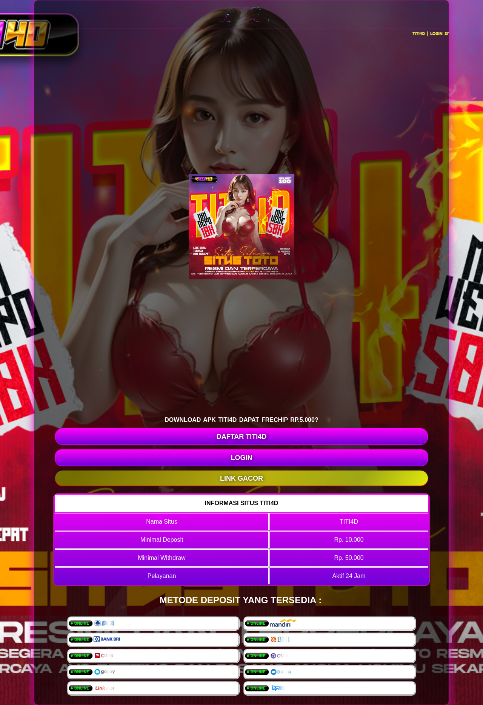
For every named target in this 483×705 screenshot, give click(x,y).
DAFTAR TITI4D (242, 436)
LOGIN (241, 457)
